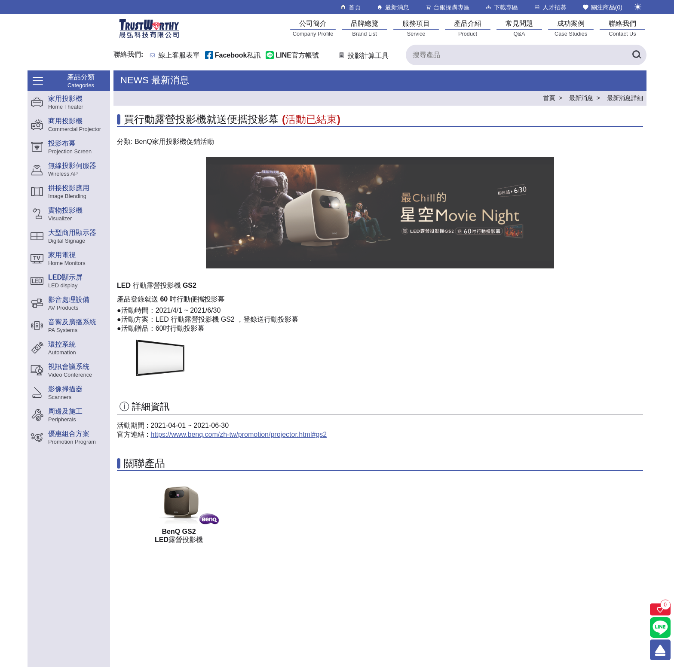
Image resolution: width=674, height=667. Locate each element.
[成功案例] (571, 28)
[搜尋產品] (526, 55)
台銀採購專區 (447, 7)
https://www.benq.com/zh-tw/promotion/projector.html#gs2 (238, 434)
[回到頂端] (660, 650)
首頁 (350, 7)
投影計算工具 (363, 55)
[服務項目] (416, 28)
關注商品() (602, 7)
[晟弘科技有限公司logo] (149, 37)
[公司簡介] (313, 28)
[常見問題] (519, 28)
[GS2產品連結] (179, 502)
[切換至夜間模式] (638, 7)
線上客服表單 (179, 55)
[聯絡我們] (622, 28)
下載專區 (501, 7)
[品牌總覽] (364, 28)
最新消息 (392, 7)
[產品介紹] (468, 28)
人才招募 (550, 7)
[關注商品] (660, 609)
